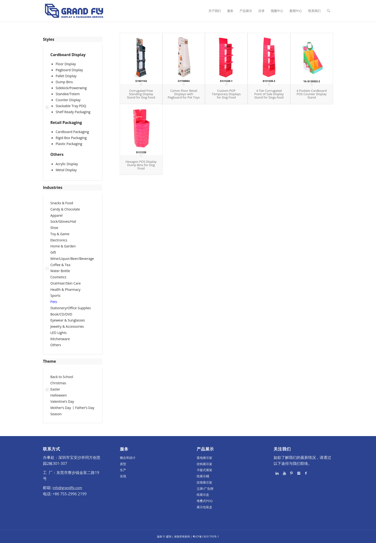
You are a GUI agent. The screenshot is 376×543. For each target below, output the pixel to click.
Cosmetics (58, 277)
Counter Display (68, 100)
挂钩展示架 (204, 464)
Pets (53, 301)
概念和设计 (127, 457)
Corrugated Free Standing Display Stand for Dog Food (141, 94)
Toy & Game (59, 234)
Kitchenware (60, 339)
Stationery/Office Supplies (70, 308)
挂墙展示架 (204, 482)
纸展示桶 (203, 476)
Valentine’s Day (62, 401)
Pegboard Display (69, 70)
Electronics (58, 240)
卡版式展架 (204, 470)
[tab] (72, 39)
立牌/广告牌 (205, 488)
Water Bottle (60, 271)
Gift (53, 252)
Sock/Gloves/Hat (63, 221)
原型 (123, 464)
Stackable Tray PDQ (71, 106)
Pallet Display (66, 76)
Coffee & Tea (60, 265)
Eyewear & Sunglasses (67, 320)
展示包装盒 (204, 507)
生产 (123, 470)
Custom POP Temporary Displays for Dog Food (226, 94)
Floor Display (66, 64)
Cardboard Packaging (72, 131)
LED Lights (58, 332)
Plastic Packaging (69, 143)
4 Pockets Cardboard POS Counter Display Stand (312, 94)
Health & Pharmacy (65, 289)
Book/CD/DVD (61, 314)
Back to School (61, 376)
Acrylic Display (67, 164)
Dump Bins (64, 82)
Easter (55, 389)
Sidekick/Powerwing (71, 88)
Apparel (56, 215)
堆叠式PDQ (204, 501)
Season (56, 414)
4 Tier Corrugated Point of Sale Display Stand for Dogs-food (269, 94)
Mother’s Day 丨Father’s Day (72, 407)
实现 (123, 476)
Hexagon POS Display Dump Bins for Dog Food (140, 165)
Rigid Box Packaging (71, 137)
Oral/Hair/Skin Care (65, 283)
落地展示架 (204, 457)
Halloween (58, 395)
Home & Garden (63, 246)
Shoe (54, 227)
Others (55, 345)
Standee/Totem (68, 94)
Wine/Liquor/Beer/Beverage (72, 258)
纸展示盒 (203, 494)
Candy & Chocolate (65, 209)
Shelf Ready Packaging (73, 112)
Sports (55, 295)
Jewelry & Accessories (67, 326)
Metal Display (66, 170)
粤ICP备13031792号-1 (206, 536)
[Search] (328, 11)
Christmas (58, 383)
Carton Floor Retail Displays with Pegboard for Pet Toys (184, 94)
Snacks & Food (61, 203)
